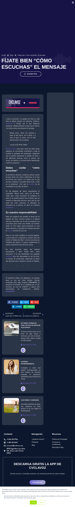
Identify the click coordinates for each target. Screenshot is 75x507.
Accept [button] (33, 502)
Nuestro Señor (11, 149)
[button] (12, 300)
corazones (9, 205)
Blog (11, 55)
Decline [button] (41, 502)
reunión (13, 228)
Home (3, 55)
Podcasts (35, 440)
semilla (31, 182)
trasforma (9, 124)
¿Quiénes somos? (38, 437)
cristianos (36, 252)
